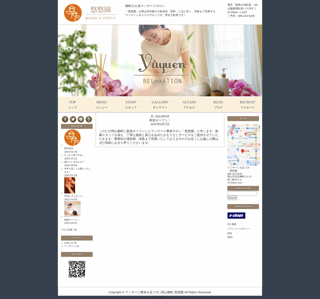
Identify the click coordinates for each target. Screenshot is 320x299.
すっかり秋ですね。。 (75, 155)
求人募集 (231, 224)
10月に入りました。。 (75, 196)
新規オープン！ (160, 120)
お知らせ (68, 243)
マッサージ (70, 246)
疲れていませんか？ (74, 162)
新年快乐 (68, 148)
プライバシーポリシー (238, 228)
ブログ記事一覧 (69, 229)
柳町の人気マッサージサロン (145, 6)
